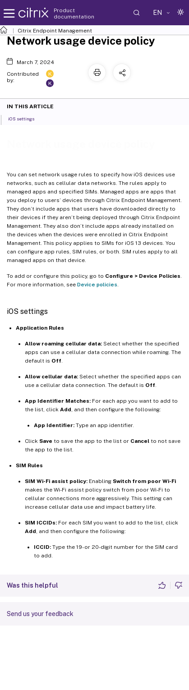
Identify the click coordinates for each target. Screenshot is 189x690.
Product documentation (74, 13)
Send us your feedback (40, 613)
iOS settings (26, 118)
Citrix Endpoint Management (55, 31)
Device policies (97, 284)
